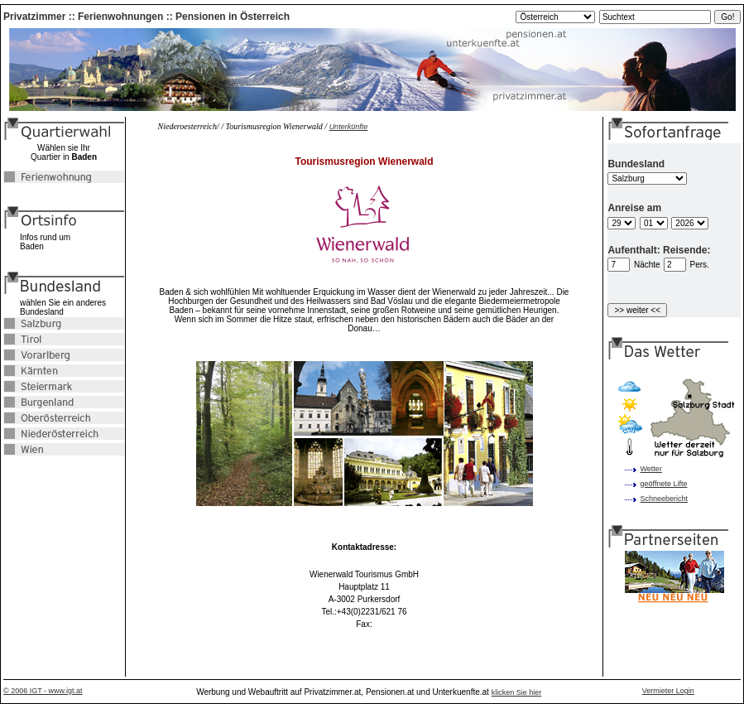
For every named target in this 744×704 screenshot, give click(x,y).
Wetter (651, 469)
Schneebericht (665, 498)
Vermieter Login (668, 691)
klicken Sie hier (517, 692)
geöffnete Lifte (664, 484)
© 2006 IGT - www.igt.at (43, 691)
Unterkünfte (348, 127)
